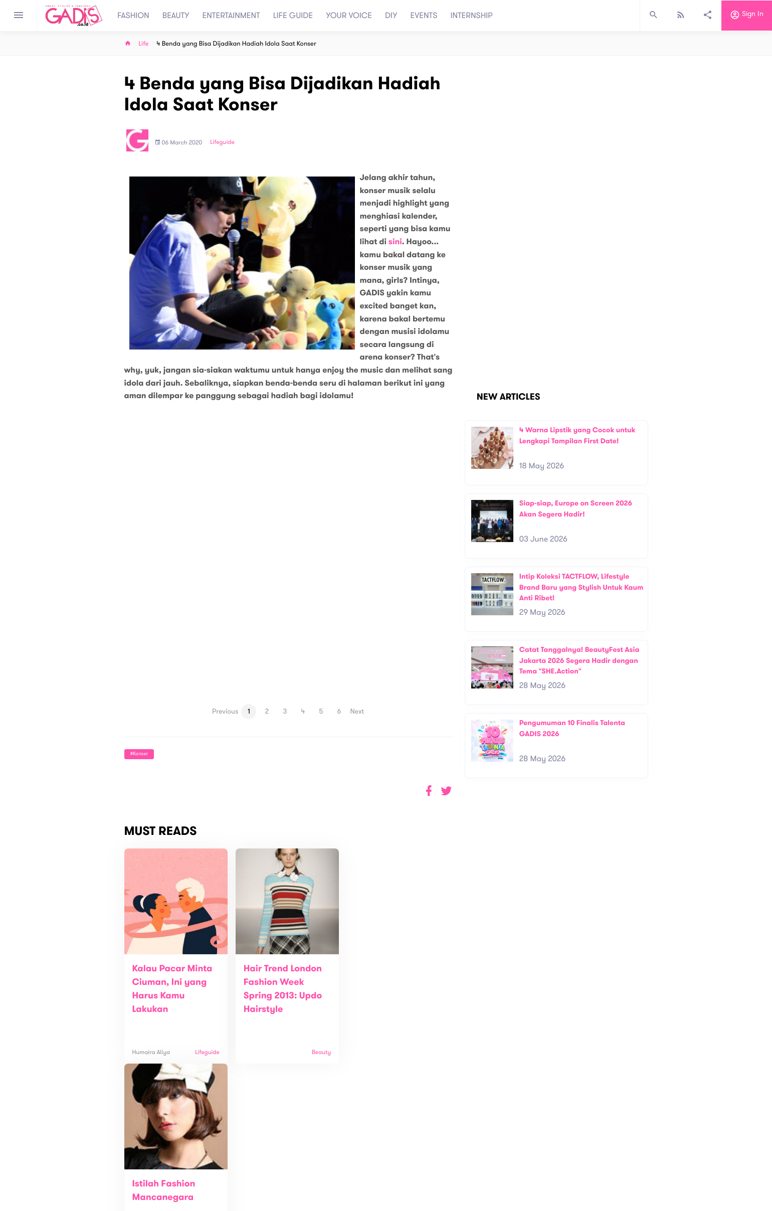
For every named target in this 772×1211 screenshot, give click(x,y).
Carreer (253, 1181)
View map (112, 1202)
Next (357, 711)
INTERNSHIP (471, 15)
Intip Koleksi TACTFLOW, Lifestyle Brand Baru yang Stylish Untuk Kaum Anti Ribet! (581, 587)
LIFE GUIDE (293, 15)
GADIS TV (449, 1165)
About (250, 1160)
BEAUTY (175, 15)
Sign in (746, 15)
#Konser (139, 754)
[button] (446, 791)
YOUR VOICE (349, 15)
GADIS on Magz (491, 1165)
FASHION (133, 15)
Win (425, 1165)
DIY (391, 15)
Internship (256, 1191)
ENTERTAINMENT (231, 15)
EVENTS (424, 15)
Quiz (407, 1165)
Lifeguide (222, 142)
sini (395, 242)
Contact (254, 1170)
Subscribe (632, 1128)
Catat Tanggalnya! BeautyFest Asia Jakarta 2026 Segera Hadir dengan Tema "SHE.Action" (579, 660)
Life (144, 44)
